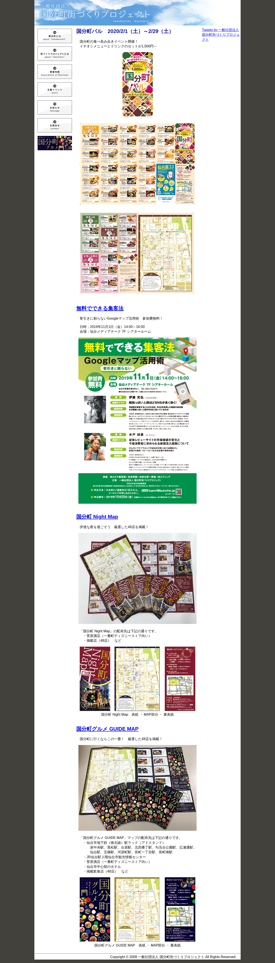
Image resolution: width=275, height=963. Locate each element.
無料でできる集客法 (100, 308)
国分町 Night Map (97, 517)
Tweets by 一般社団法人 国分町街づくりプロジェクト (221, 34)
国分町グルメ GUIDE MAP (107, 729)
